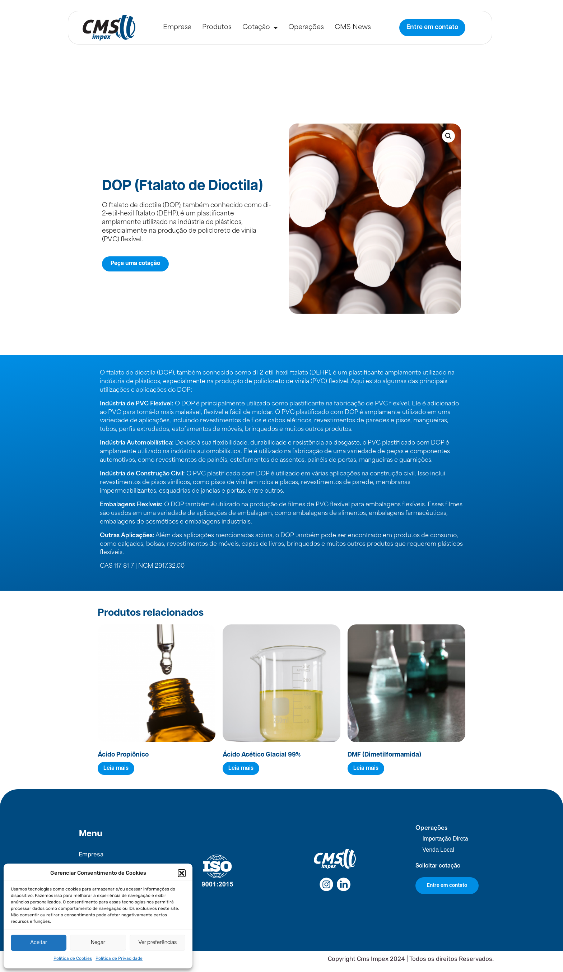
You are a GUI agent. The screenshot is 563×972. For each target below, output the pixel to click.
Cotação (260, 27)
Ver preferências (157, 942)
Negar (98, 942)
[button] (181, 873)
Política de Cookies (72, 958)
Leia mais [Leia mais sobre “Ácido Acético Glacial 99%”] (240, 768)
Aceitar (38, 942)
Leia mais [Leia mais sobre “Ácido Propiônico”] (116, 768)
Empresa (177, 27)
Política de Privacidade (119, 958)
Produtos (217, 27)
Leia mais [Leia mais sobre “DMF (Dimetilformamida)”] (365, 768)
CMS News (353, 27)
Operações (306, 27)
